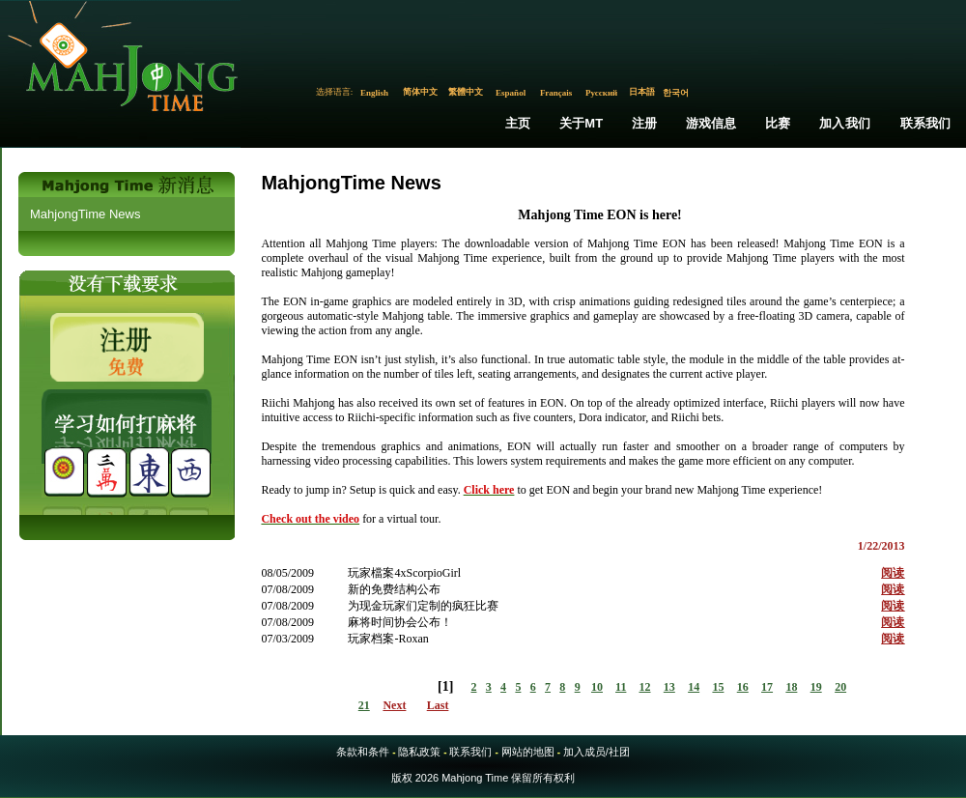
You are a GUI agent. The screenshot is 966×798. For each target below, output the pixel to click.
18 (791, 687)
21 (364, 705)
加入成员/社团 (596, 751)
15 (718, 687)
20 (840, 687)
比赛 (777, 123)
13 (669, 687)
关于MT (581, 123)
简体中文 (420, 92)
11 (620, 687)
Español (511, 93)
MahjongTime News (85, 214)
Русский (601, 93)
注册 (644, 123)
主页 (517, 123)
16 (743, 687)
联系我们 (926, 123)
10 (597, 687)
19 (816, 687)
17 (767, 687)
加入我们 (844, 123)
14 (693, 687)
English (374, 93)
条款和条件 (362, 751)
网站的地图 (527, 751)
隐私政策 (419, 751)
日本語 (642, 92)
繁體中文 (465, 92)
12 (645, 687)
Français (556, 93)
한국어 (676, 93)
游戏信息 (711, 123)
